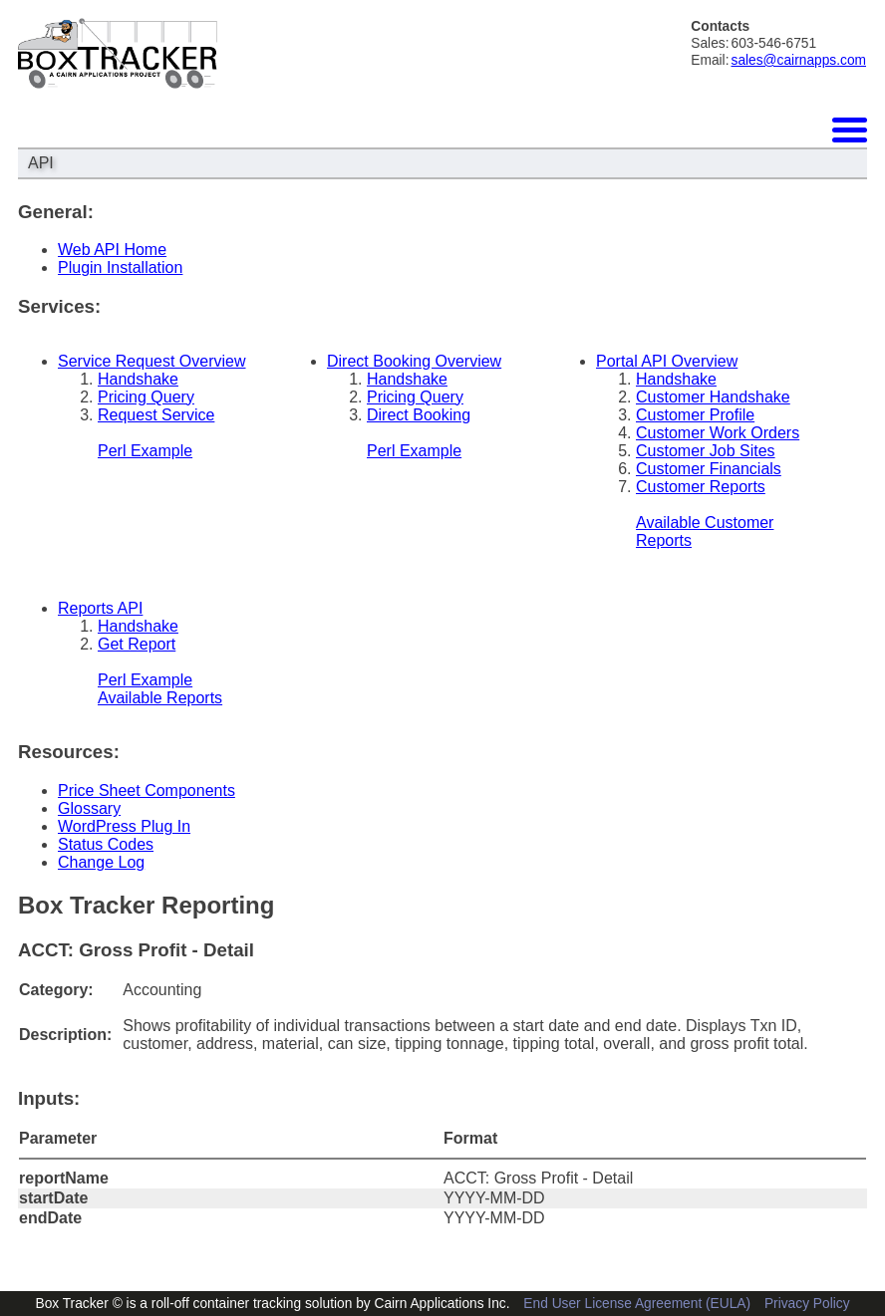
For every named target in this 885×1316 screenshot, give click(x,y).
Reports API (100, 608)
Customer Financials (708, 468)
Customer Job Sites (705, 450)
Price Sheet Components (146, 790)
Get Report (136, 644)
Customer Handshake (713, 397)
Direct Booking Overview (414, 361)
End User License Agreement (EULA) (636, 1303)
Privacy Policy (807, 1303)
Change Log (101, 862)
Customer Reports (700, 486)
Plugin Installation (120, 267)
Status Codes (105, 844)
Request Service (156, 414)
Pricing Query (146, 397)
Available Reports (160, 697)
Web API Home (112, 249)
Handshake (138, 379)
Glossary (89, 808)
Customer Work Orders (717, 432)
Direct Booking (418, 414)
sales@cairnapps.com (799, 60)
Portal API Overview (667, 361)
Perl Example (145, 450)
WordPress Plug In (124, 826)
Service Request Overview (152, 361)
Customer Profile (695, 414)
